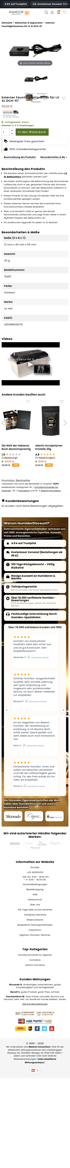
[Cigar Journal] (34, 816)
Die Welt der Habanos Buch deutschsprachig (16, 447)
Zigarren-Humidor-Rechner (35, 935)
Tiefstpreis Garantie (35, 914)
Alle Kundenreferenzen (35, 1004)
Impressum (35, 929)
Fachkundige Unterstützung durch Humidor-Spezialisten (34, 615)
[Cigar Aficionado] (13, 816)
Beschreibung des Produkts (20, 157)
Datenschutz (35, 899)
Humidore (24, 490)
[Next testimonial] (63, 710)
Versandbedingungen (35, 884)
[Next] (66, 157)
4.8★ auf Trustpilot (16, 4)
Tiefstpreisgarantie (24, 586)
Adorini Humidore (51, 490)
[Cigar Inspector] (54, 816)
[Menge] (5, 132)
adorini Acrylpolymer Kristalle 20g (48, 447)
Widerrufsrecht (35, 919)
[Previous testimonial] (7, 710)
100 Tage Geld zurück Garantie (35, 909)
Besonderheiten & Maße (54, 157)
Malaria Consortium (39, 1046)
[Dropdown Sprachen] (35, 1070)
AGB (35, 894)
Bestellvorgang (34, 889)
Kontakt (35, 867)
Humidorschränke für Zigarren (35, 954)
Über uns (35, 904)
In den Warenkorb (32, 132)
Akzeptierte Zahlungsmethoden (35, 924)
